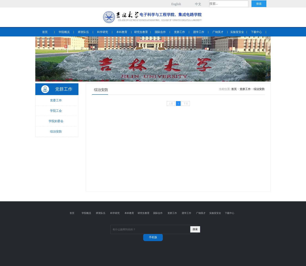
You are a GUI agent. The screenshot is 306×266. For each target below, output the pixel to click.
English (176, 4)
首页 (45, 32)
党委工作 (56, 100)
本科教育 (121, 32)
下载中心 (256, 32)
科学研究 (102, 32)
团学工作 (198, 32)
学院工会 (56, 110)
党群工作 (179, 32)
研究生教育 (141, 32)
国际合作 (160, 32)
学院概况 (64, 32)
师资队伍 (83, 32)
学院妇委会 (56, 121)
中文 (198, 4)
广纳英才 (217, 32)
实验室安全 (237, 32)
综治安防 (56, 131)
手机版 (153, 237)
